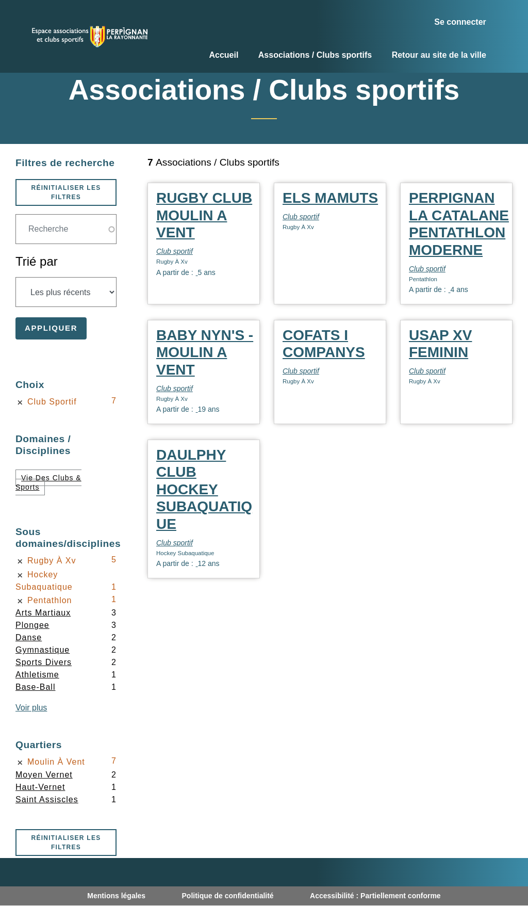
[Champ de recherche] (66, 229)
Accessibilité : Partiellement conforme (375, 896)
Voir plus (31, 707)
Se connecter (460, 22)
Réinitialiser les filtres (66, 192)
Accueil (223, 55)
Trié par (36, 261)
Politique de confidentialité (228, 896)
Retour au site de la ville (439, 55)
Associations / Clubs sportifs (315, 55)
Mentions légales (116, 896)
